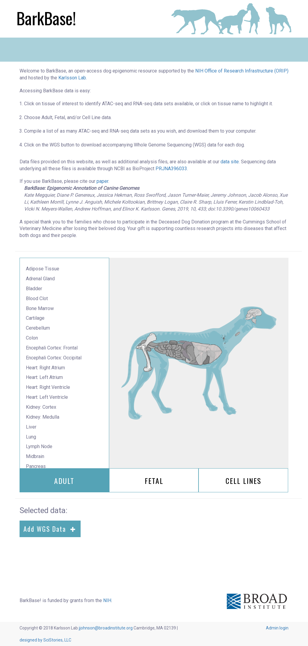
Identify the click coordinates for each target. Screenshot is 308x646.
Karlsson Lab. (72, 78)
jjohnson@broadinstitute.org (106, 628)
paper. (103, 181)
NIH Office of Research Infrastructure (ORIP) (241, 71)
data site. (230, 162)
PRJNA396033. (172, 168)
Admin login (277, 628)
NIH (107, 600)
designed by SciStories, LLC (45, 640)
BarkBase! (46, 18)
